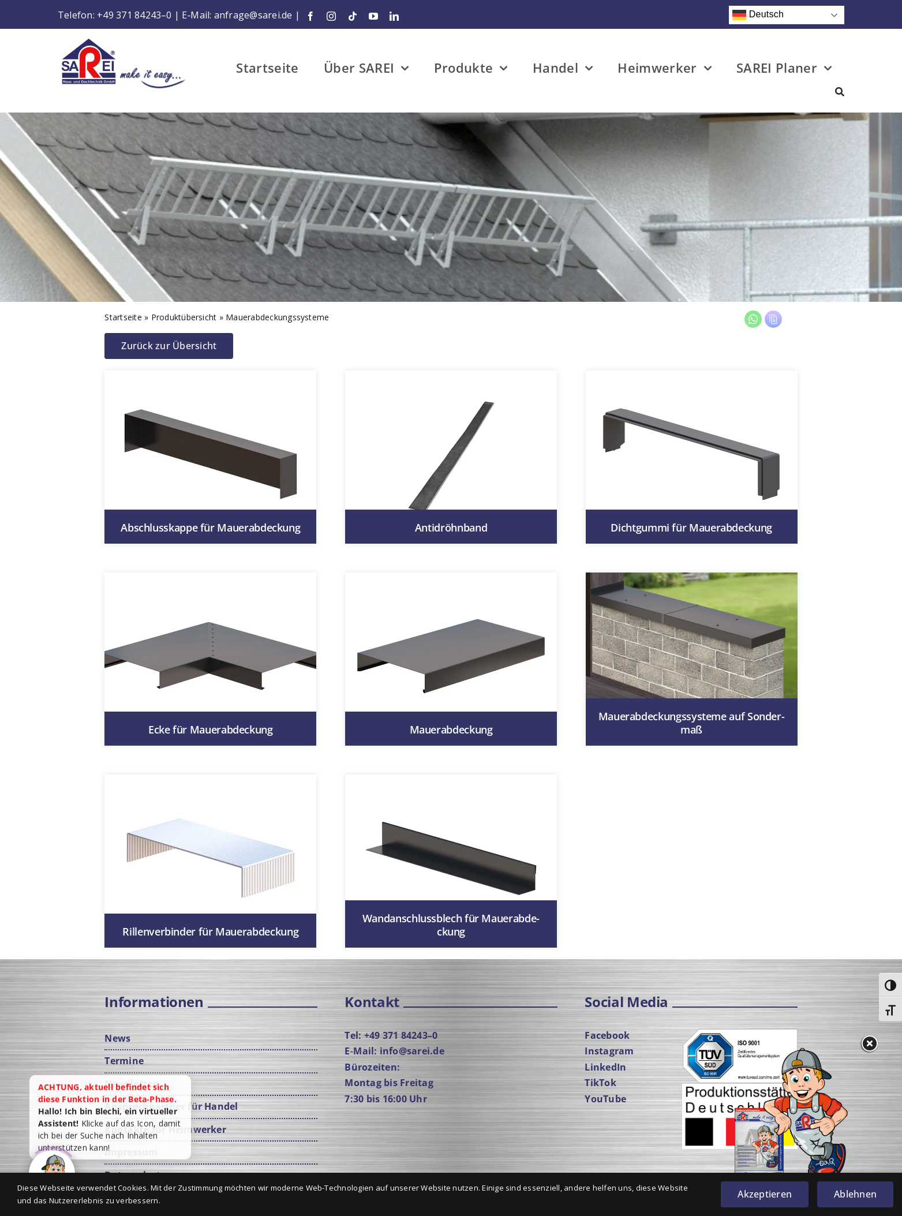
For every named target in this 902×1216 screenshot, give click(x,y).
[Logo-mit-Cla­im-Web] (124, 39)
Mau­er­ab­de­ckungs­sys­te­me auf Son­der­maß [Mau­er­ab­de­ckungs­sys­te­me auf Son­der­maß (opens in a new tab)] (691, 722)
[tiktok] (352, 16)
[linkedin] (394, 16)
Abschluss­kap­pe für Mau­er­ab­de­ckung (210, 527)
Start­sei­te (122, 317)
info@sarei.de (412, 1051)
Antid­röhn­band (451, 527)
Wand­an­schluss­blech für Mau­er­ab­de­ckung (451, 924)
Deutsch (758, 15)
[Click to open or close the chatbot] (52, 1171)
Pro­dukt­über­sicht (184, 317)
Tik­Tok (600, 1082)
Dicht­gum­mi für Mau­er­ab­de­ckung (691, 527)
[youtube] (373, 16)
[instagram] (331, 16)
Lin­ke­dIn (605, 1067)
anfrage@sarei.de (253, 15)
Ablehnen (855, 1194)
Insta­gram (609, 1051)
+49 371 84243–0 (134, 15)
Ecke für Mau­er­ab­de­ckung (210, 729)
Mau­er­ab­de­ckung (451, 729)
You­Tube (605, 1098)
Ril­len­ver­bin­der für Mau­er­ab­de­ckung (210, 931)
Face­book (607, 1035)
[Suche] (839, 93)
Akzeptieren (765, 1194)
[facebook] (310, 16)
